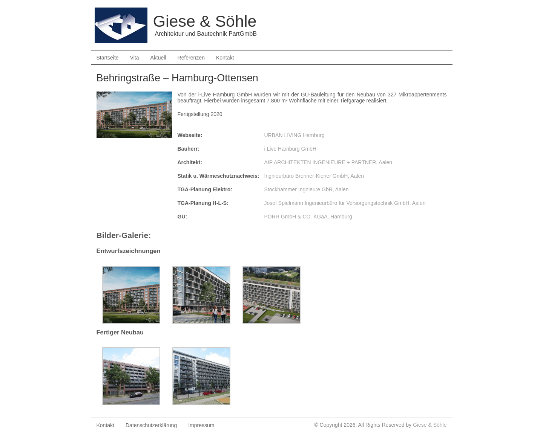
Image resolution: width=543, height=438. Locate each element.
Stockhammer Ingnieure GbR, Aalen (306, 189)
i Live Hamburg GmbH (290, 149)
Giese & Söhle (430, 425)
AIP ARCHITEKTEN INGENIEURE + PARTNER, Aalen (328, 162)
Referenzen (191, 58)
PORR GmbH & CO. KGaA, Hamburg (308, 217)
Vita (134, 58)
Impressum (201, 425)
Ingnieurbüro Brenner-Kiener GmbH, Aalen (314, 176)
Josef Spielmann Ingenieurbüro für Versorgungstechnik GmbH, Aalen (345, 203)
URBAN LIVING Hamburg (294, 135)
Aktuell (158, 58)
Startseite (108, 58)
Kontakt (225, 58)
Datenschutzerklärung (151, 425)
